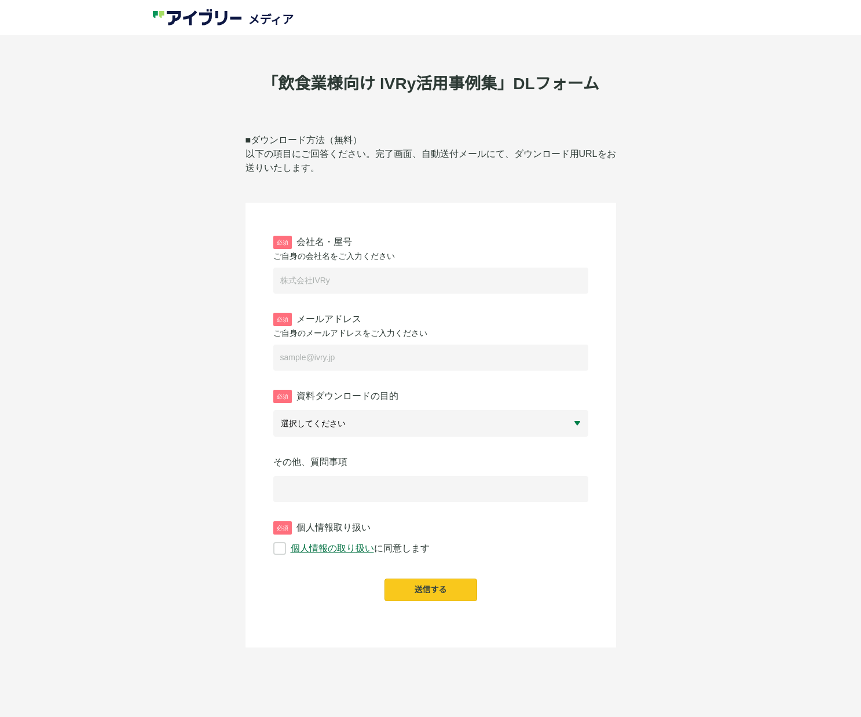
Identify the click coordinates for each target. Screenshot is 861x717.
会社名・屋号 (312, 242)
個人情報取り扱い (322, 528)
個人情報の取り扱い (332, 548)
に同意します (351, 548)
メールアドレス (317, 319)
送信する (431, 589)
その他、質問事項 (310, 462)
